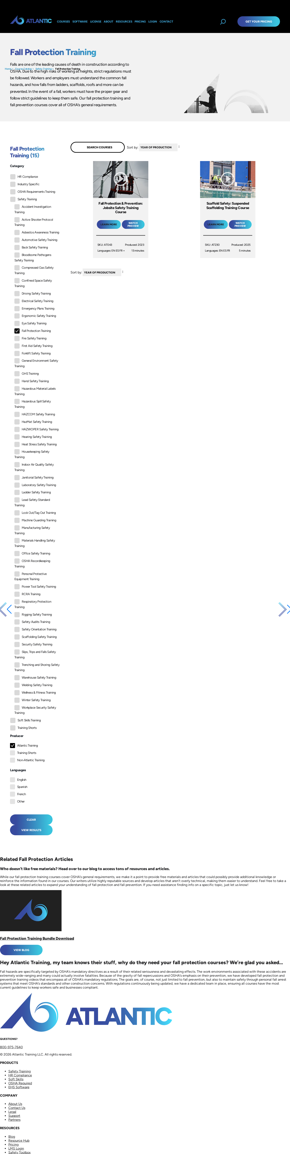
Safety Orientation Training (35, 629)
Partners (14, 1120)
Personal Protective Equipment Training (30, 576)
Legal (12, 1112)
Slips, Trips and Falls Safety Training (35, 654)
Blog (11, 1137)
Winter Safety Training (32, 700)
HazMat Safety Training (33, 422)
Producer (16, 736)
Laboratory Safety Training (35, 485)
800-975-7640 (11, 1047)
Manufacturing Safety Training (32, 530)
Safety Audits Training (32, 622)
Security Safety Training (33, 644)
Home (8, 68)
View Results (31, 830)
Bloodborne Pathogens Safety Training (32, 257)
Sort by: (132, 147)
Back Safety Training (31, 247)
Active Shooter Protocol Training (33, 222)
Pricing (13, 1144)
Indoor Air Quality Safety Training (34, 467)
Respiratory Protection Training (32, 604)
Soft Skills (15, 1079)
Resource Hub (18, 1141)
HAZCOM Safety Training (34, 414)
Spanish (22, 787)
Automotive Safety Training (35, 240)
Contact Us (16, 1108)
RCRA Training (27, 594)
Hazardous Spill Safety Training (32, 404)
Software (80, 21)
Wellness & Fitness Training (35, 692)
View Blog (21, 950)
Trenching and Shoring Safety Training (36, 667)
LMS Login (16, 1148)
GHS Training (26, 373)
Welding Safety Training (33, 685)
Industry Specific (24, 184)
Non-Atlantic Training (31, 760)
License (95, 21)
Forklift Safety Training (32, 353)
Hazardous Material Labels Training (34, 391)
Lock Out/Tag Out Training (35, 512)
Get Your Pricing (259, 21)
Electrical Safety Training (33, 301)
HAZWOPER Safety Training (36, 429)
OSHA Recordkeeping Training (32, 563)
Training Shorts (23, 728)
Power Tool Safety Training (35, 586)
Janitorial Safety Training (33, 477)
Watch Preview (133, 224)
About (108, 21)
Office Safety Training (32, 553)
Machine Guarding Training (35, 520)
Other (21, 801)
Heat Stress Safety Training (35, 444)
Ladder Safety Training (32, 492)
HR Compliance (24, 176)
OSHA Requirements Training (32, 191)
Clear (31, 819)
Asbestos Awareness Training (36, 232)
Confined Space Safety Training (33, 283)
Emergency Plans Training (34, 308)
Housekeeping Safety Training (31, 454)
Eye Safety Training (30, 323)
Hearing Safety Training (33, 437)
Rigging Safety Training (33, 614)
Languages (18, 770)
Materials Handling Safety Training (34, 543)
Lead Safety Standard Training (32, 502)
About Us (15, 1104)
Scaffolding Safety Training (35, 637)
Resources (124, 21)
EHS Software (18, 1087)
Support (14, 1116)
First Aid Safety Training (33, 346)
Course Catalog (23, 68)
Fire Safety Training (30, 338)
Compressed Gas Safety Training (34, 270)
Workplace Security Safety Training (35, 710)
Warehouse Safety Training (35, 677)
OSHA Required (20, 1083)
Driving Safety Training (32, 293)
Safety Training (43, 68)
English (21, 780)
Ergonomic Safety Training (35, 316)
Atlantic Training (27, 745)
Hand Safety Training (31, 381)
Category (17, 166)
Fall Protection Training (67, 68)
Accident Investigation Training (32, 209)
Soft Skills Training (25, 720)
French (21, 794)
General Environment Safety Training (36, 363)
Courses (63, 21)
